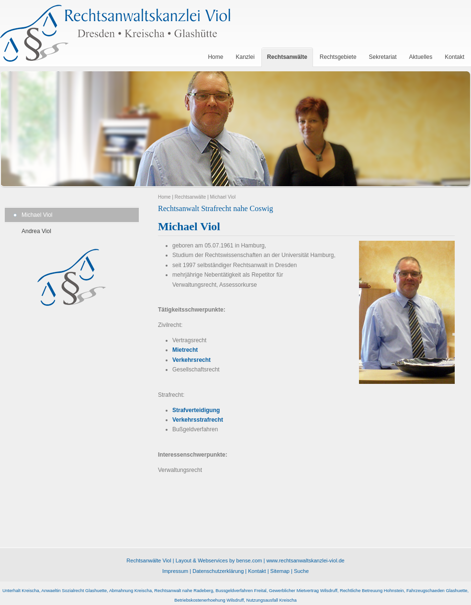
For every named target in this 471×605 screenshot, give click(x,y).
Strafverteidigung (196, 410)
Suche (301, 571)
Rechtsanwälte (190, 197)
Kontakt (257, 571)
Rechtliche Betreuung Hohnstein (372, 590)
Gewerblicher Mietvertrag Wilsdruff (303, 590)
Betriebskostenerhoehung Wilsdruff (209, 600)
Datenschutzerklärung (218, 571)
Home (164, 197)
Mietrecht (185, 350)
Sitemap (280, 571)
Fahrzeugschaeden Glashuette (437, 590)
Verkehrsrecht (191, 360)
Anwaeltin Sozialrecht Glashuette (74, 590)
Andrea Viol (36, 231)
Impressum (175, 571)
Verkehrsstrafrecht (197, 419)
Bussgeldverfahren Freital (240, 590)
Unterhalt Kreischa (20, 590)
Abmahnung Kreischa (130, 590)
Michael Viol (37, 215)
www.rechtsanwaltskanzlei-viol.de (305, 560)
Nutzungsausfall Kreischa (271, 600)
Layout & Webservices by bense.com (219, 560)
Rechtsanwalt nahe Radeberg (183, 590)
